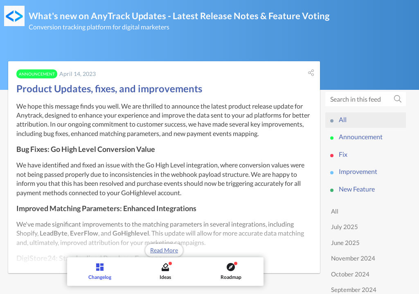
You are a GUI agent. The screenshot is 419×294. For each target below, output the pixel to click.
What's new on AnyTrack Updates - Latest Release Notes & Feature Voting (179, 15)
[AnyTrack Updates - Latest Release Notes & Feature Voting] (14, 16)
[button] (311, 73)
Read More (164, 250)
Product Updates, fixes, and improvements (109, 88)
